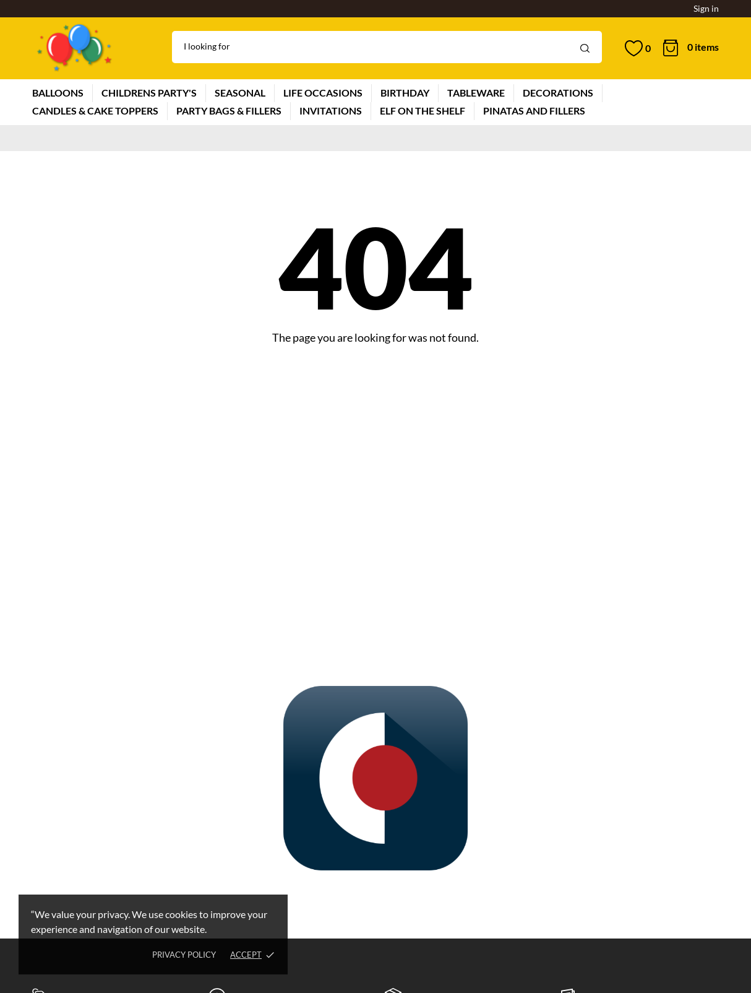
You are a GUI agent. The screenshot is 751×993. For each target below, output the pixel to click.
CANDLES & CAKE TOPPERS (95, 110)
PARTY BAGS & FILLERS (228, 110)
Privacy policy (184, 955)
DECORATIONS (558, 92)
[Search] (387, 47)
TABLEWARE (476, 92)
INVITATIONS (330, 110)
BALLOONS (58, 92)
